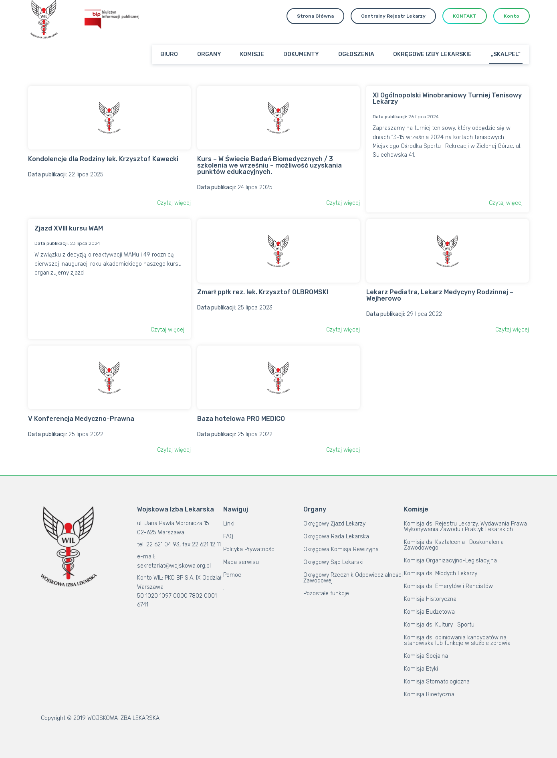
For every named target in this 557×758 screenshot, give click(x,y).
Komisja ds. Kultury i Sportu (439, 624)
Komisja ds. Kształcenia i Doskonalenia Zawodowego (454, 545)
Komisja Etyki (421, 668)
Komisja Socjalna (426, 656)
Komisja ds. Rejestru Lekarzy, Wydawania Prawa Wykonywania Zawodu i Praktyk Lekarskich (465, 526)
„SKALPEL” (506, 54)
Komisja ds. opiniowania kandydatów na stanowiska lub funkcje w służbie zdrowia (457, 640)
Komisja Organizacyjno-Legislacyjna (450, 560)
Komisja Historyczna (430, 599)
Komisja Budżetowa (429, 611)
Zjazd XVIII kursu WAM (68, 228)
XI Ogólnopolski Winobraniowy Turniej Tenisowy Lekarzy (447, 98)
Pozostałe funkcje (326, 593)
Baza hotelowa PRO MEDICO (241, 418)
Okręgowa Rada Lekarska (336, 536)
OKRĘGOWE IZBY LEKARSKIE (432, 54)
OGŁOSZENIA (356, 54)
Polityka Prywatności (249, 549)
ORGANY (209, 54)
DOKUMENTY (301, 54)
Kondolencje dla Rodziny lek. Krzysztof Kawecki (103, 159)
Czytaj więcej (174, 203)
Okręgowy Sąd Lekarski (333, 562)
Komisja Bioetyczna (429, 694)
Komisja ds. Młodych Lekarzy (440, 573)
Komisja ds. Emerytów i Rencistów (448, 586)
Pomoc (232, 575)
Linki (228, 523)
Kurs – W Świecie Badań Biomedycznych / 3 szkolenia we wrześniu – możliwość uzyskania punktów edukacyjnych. (269, 165)
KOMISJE (252, 54)
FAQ (228, 536)
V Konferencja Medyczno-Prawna (81, 418)
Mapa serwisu (241, 562)
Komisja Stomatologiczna (437, 681)
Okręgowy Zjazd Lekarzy (334, 523)
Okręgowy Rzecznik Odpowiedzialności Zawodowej (353, 578)
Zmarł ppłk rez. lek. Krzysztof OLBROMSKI (262, 292)
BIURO (169, 54)
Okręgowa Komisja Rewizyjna (341, 549)
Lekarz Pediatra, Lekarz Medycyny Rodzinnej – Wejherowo (439, 295)
